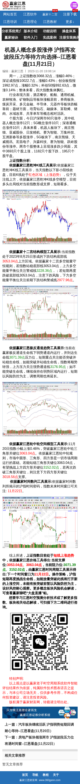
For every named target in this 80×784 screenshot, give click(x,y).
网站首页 (10, 14)
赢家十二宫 (49, 14)
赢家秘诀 (11, 37)
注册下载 (70, 14)
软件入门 (30, 37)
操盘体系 (69, 31)
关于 (56, 775)
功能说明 (50, 31)
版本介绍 (30, 31)
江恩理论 (30, 22)
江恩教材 (50, 22)
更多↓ (70, 22)
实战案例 (50, 37)
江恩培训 (10, 22)
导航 (35, 775)
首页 (25, 775)
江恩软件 (30, 14)
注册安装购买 (69, 37)
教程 (46, 775)
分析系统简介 (11, 31)
